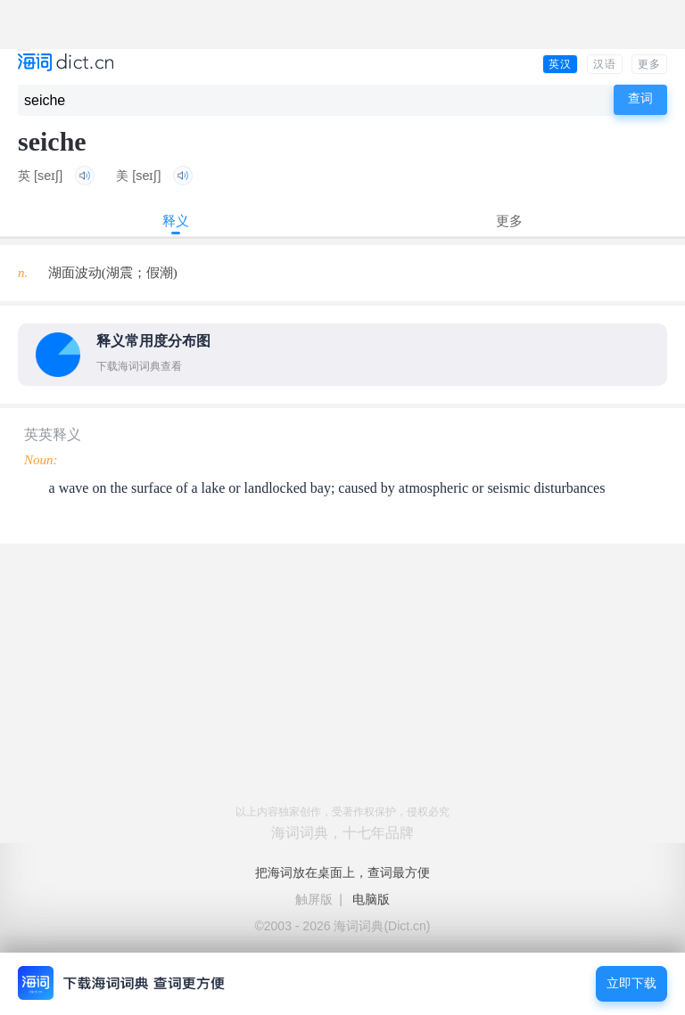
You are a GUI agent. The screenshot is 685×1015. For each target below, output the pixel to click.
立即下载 (631, 983)
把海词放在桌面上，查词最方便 (342, 872)
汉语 (604, 64)
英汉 (560, 64)
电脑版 (371, 899)
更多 (649, 64)
